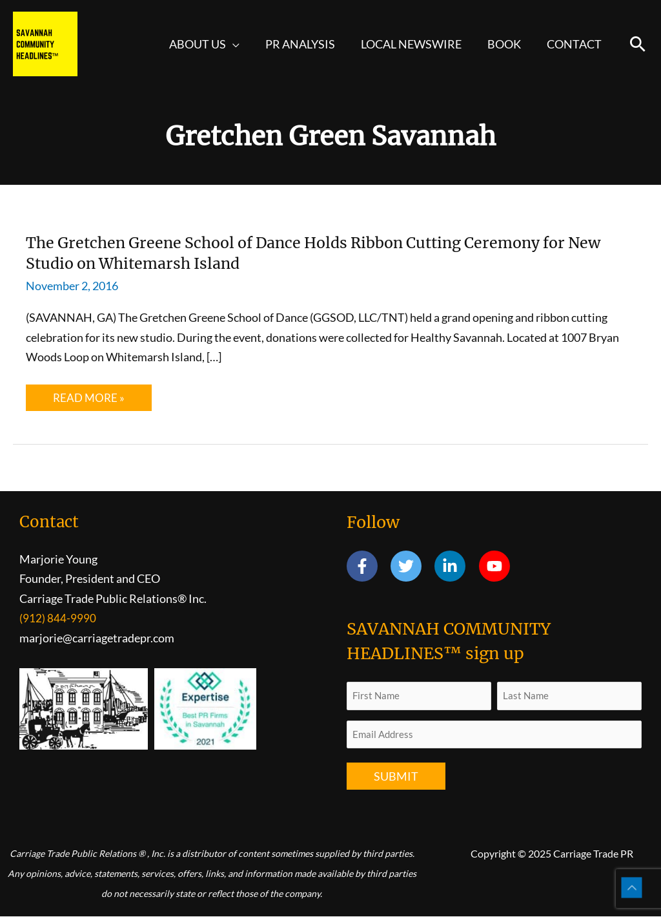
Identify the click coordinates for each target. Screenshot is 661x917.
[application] (244, 44)
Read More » (92, 401)
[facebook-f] (368, 566)
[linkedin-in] (455, 566)
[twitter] (411, 566)
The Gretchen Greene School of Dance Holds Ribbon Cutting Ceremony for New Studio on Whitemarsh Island (329, 252)
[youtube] (496, 566)
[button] (637, 44)
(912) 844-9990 (57, 618)
